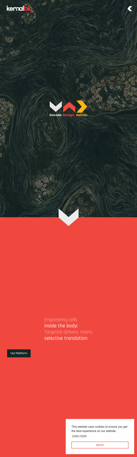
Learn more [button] (79, 435)
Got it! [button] (100, 445)
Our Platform (19, 353)
